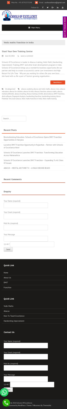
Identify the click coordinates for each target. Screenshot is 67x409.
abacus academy (27, 89)
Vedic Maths (8, 306)
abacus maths (52, 91)
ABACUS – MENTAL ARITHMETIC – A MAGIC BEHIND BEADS (27, 168)
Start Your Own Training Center (17, 51)
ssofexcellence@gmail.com (54, 2)
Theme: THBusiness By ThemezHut (38, 405)
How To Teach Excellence (14, 316)
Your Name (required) (26, 203)
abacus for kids (28, 91)
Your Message (26, 236)
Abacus (7, 311)
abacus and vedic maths (41, 89)
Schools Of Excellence (24, 403)
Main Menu (35, 27)
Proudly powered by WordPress (14, 405)
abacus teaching (20, 94)
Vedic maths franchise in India (32, 99)
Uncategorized (10, 89)
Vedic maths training (50, 99)
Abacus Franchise (40, 91)
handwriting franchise (33, 96)
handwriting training (49, 96)
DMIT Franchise (59, 94)
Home (6, 272)
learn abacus (16, 99)
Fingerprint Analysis (19, 96)
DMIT (6, 282)
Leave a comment (27, 56)
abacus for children (16, 91)
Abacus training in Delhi (35, 94)
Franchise (7, 287)
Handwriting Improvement (14, 321)
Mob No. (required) (26, 225)
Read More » (57, 82)
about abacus (48, 94)
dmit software (7, 96)
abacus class (55, 89)
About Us (7, 277)
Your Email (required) (26, 214)
